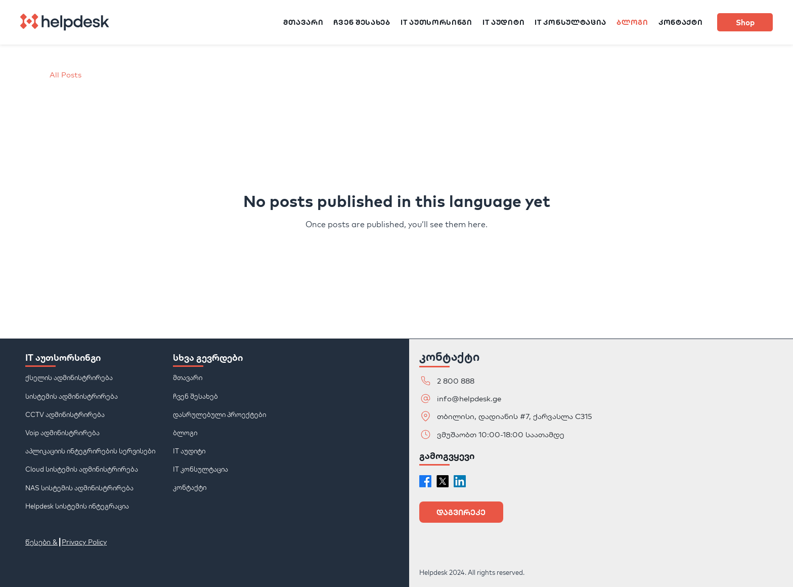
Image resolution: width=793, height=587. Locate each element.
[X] (442, 481)
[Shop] (745, 22)
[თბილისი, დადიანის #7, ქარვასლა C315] (509, 416)
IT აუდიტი (189, 451)
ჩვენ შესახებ (195, 396)
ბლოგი (185, 433)
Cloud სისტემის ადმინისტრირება (81, 469)
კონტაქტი (189, 487)
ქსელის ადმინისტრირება (69, 377)
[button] (461, 512)
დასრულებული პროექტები (219, 414)
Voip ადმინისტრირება (62, 433)
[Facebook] (425, 481)
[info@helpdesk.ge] (482, 398)
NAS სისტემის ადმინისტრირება (79, 487)
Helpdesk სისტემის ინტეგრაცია (77, 505)
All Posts (65, 74)
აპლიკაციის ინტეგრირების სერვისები (90, 451)
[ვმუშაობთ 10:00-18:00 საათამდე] (494, 434)
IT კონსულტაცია (200, 469)
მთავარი (187, 377)
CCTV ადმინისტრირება (65, 414)
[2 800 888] (482, 381)
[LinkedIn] (460, 481)
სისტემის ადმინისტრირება (71, 396)
